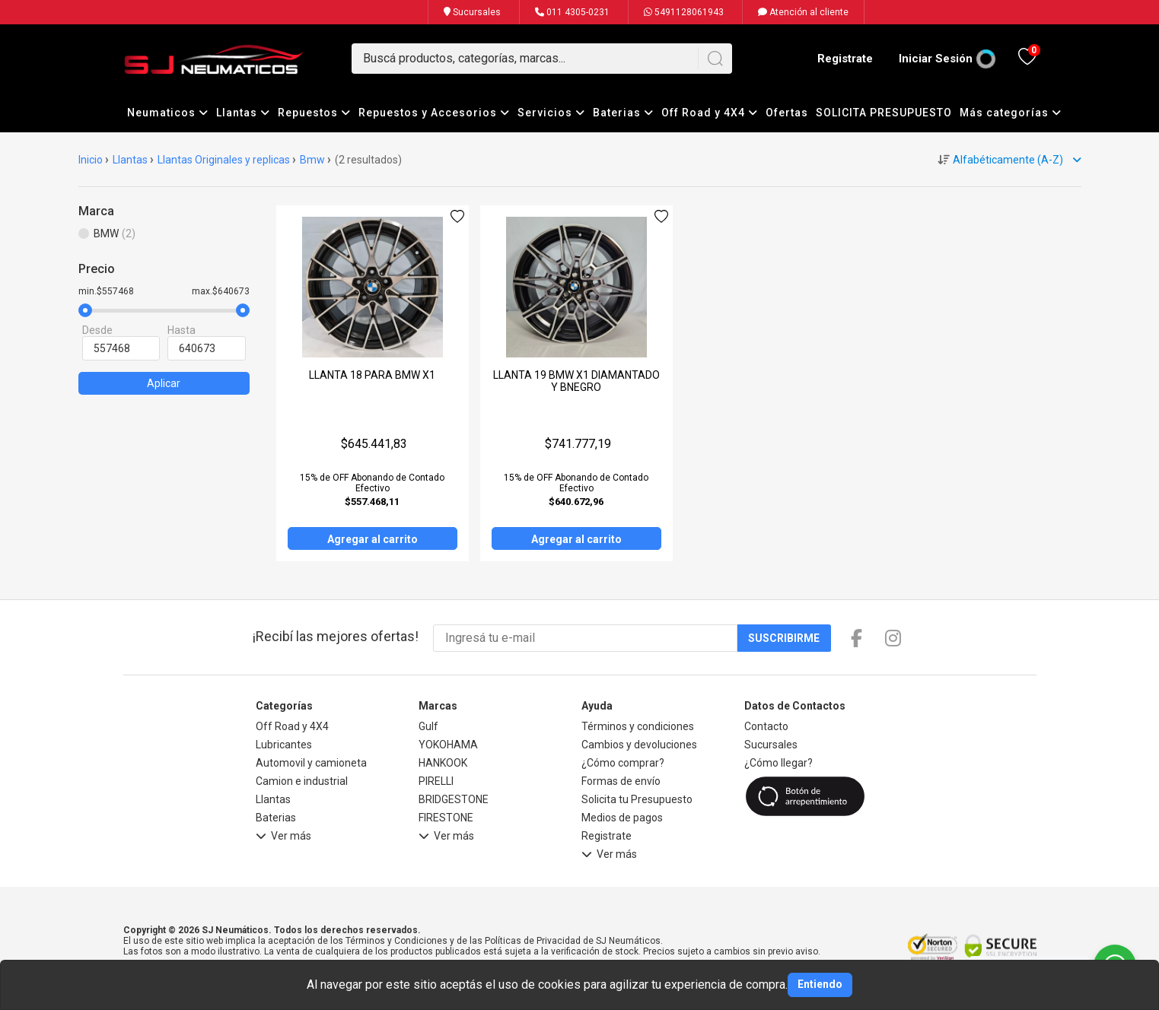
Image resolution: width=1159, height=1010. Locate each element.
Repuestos (314, 112)
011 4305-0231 (572, 12)
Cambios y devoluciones (639, 744)
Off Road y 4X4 (709, 112)
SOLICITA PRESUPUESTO (884, 112)
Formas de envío (621, 781)
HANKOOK (443, 763)
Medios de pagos (622, 817)
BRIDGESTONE (454, 799)
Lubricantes (284, 744)
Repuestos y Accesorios (434, 112)
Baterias (623, 112)
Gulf (428, 726)
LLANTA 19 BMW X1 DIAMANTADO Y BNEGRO (576, 381)
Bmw (312, 160)
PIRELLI (436, 781)
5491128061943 (684, 12)
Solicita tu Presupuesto (637, 799)
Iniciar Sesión (936, 58)
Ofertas (787, 112)
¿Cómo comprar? (622, 763)
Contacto (766, 726)
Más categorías (1011, 112)
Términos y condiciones (637, 726)
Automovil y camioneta (311, 763)
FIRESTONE (446, 817)
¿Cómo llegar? (778, 763)
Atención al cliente (803, 12)
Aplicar (163, 383)
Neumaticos (168, 112)
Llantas (243, 112)
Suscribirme (784, 638)
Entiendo (820, 984)
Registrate (845, 58)
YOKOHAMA (448, 744)
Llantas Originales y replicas (224, 160)
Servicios (551, 112)
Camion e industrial (302, 781)
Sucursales (472, 12)
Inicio (90, 160)
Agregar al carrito (372, 539)
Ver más (283, 838)
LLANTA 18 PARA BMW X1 (372, 375)
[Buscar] (715, 58)
